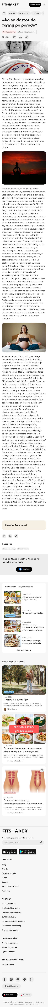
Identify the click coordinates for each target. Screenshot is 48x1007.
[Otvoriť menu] (44, 4)
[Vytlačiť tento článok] (20, 37)
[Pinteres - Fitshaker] (31, 979)
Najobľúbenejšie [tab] (26, 586)
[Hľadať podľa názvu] (4, 13)
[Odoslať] (40, 842)
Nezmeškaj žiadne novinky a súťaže (18, 838)
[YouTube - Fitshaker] (17, 979)
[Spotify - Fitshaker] (24, 979)
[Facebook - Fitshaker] (4, 979)
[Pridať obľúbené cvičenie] (14, 37)
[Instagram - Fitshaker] (11, 979)
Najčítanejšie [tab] (10, 586)
